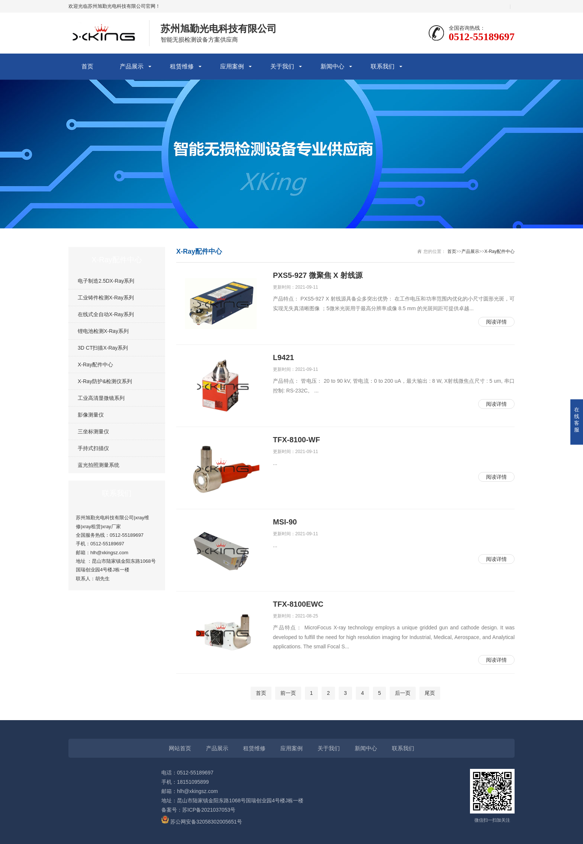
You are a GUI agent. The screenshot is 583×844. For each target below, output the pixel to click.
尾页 (430, 693)
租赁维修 (182, 66)
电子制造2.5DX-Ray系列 (106, 281)
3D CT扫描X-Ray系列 (103, 348)
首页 (87, 66)
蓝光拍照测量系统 (98, 465)
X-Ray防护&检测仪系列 (105, 381)
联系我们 (382, 66)
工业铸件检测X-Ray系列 (106, 298)
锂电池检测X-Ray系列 (103, 331)
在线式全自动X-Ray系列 (106, 314)
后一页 (402, 693)
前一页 (288, 693)
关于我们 (282, 66)
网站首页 (180, 748)
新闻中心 (332, 66)
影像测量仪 (91, 415)
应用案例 (232, 66)
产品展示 (132, 66)
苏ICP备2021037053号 (208, 810)
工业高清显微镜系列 (101, 398)
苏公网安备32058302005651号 (201, 822)
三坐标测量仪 (93, 431)
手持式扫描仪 (93, 448)
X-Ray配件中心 (95, 365)
